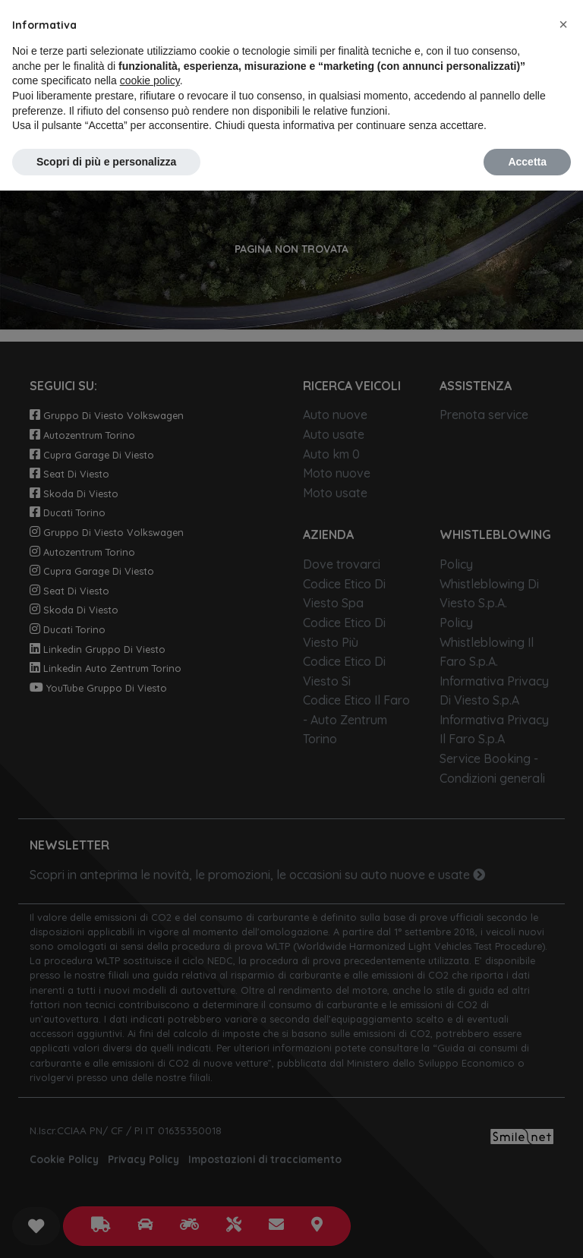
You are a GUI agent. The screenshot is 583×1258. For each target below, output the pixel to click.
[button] (563, 24)
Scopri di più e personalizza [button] (106, 162)
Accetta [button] (527, 162)
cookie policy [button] (150, 80)
